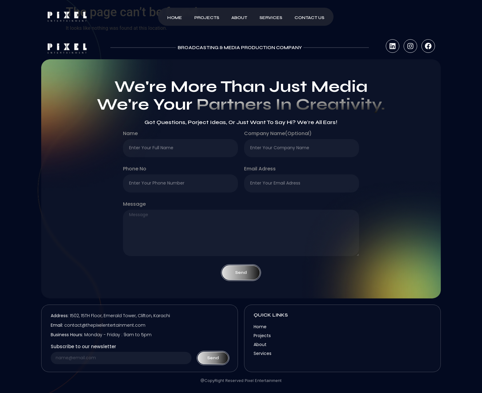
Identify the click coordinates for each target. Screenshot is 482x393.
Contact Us (309, 17)
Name (130, 134)
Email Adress (260, 169)
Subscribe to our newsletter (83, 347)
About (239, 17)
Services (270, 17)
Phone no (134, 169)
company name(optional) (278, 134)
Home (174, 17)
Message (134, 205)
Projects (206, 17)
